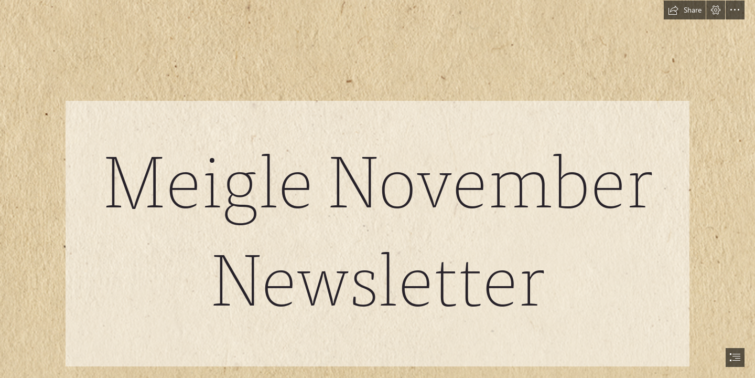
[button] (685, 10)
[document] (377, 189)
